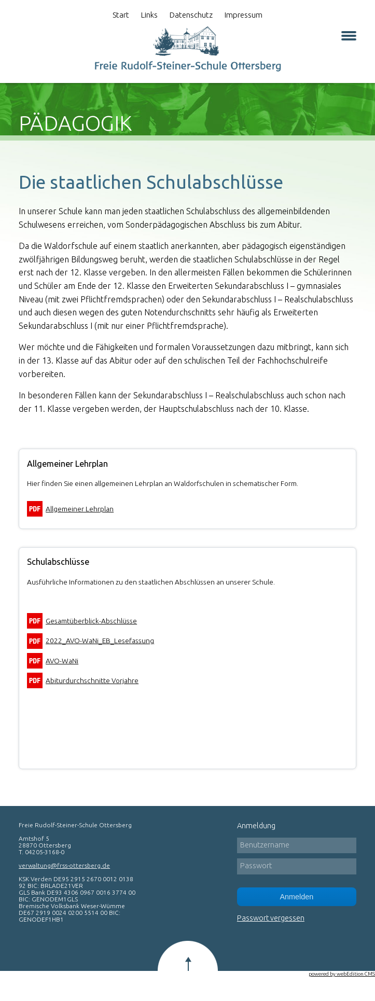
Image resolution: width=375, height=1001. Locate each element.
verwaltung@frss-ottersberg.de (64, 865)
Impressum (243, 14)
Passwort (256, 865)
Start (121, 14)
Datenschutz (191, 14)
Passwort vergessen (270, 918)
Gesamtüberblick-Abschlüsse (91, 621)
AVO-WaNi (62, 661)
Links (149, 14)
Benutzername (264, 845)
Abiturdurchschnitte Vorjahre (92, 680)
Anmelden (296, 897)
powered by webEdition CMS (342, 974)
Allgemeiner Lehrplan (80, 509)
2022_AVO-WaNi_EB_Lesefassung (100, 640)
